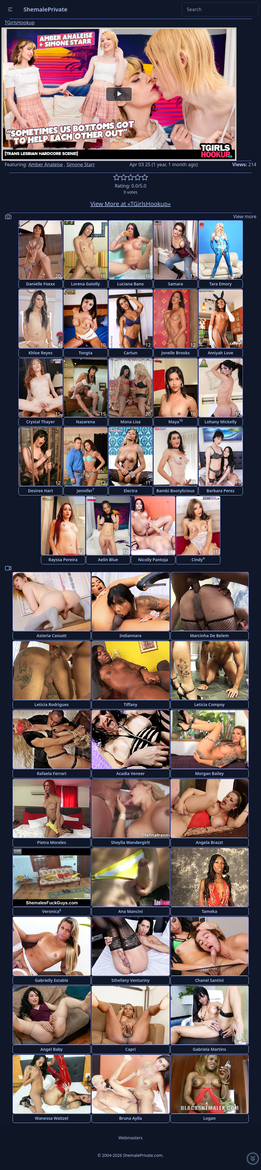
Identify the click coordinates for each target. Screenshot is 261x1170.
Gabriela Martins (209, 1049)
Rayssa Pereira (63, 559)
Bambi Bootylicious (175, 490)
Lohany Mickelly (221, 421)
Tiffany (130, 704)
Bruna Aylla (130, 1118)
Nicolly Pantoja (153, 559)
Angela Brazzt (209, 842)
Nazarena (85, 421)
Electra (130, 490)
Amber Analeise (45, 164)
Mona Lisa (130, 421)
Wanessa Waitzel (51, 1118)
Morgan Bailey (209, 773)
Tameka (209, 911)
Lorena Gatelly (85, 284)
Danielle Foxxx (40, 284)
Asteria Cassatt (52, 635)
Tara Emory (220, 284)
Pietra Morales (51, 842)
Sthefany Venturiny (130, 980)
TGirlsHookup (19, 22)
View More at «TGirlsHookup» (130, 204)
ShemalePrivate (45, 9)
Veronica (51, 911)
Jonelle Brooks (175, 353)
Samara (175, 284)
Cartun (130, 353)
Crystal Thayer (40, 421)
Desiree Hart (40, 490)
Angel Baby (51, 1049)
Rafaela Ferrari (51, 773)
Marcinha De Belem (209, 635)
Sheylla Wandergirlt (130, 842)
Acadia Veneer (130, 773)
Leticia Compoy (209, 704)
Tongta (85, 353)
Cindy (197, 559)
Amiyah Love (220, 353)
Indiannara (130, 635)
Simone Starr (80, 164)
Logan (209, 1118)
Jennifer (85, 490)
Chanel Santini (209, 980)
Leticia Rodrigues (51, 704)
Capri (130, 1049)
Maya (175, 421)
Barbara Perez (221, 490)
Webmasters (130, 1137)
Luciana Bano (130, 284)
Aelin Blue (108, 559)
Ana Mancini (130, 911)
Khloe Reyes (40, 353)
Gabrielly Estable (51, 980)
